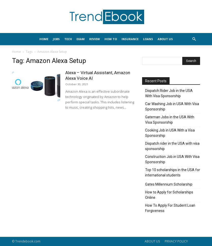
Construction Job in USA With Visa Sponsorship (172, 159)
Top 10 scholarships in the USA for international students (172, 172)
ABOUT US (152, 241)
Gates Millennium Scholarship (168, 184)
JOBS (56, 39)
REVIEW (94, 39)
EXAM (81, 39)
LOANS (148, 39)
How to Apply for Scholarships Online (169, 195)
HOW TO (110, 39)
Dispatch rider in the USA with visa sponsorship (172, 146)
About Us (165, 39)
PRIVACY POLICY (176, 241)
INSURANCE (130, 39)
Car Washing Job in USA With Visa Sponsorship (172, 106)
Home (16, 52)
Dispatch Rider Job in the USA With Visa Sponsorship (169, 93)
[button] (194, 39)
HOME (43, 39)
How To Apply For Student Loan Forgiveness (170, 208)
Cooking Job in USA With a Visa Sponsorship (170, 133)
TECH (68, 39)
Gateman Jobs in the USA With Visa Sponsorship (169, 119)
